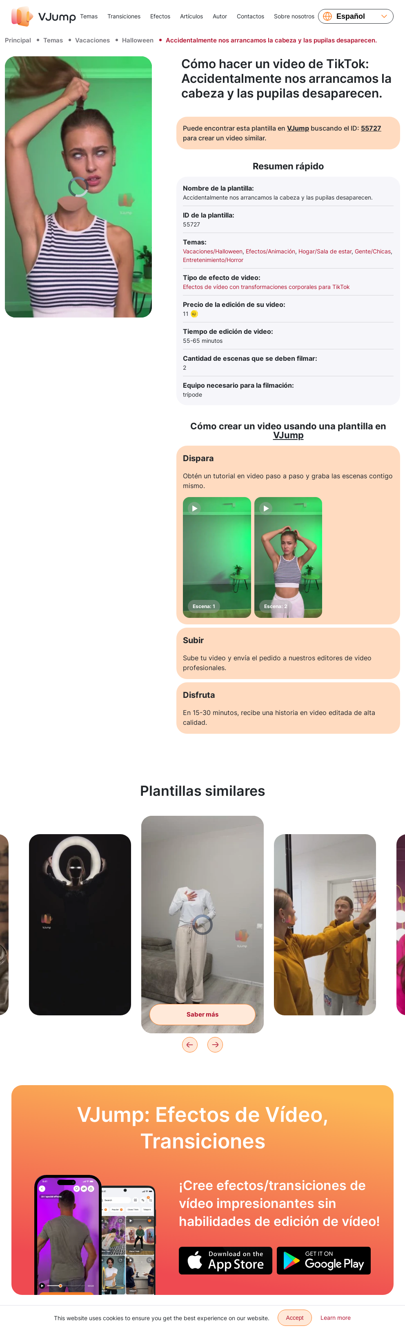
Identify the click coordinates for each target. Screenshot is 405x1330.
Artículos (191, 16)
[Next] (215, 1044)
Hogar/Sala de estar (325, 251)
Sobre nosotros (294, 16)
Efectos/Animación (270, 251)
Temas (89, 16)
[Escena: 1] (217, 557)
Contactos (250, 16)
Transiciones (123, 16)
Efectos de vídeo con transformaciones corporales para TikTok (266, 286)
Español (350, 16)
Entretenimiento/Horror (213, 259)
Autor (220, 16)
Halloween (138, 40)
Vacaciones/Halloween (213, 251)
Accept (295, 1317)
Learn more (335, 1317)
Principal (18, 40)
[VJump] (43, 16)
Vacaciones (92, 40)
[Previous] (190, 1044)
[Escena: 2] (288, 557)
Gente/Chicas (373, 251)
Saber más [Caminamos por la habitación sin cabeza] (202, 1014)
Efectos (160, 16)
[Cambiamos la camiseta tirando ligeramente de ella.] (68, 1235)
